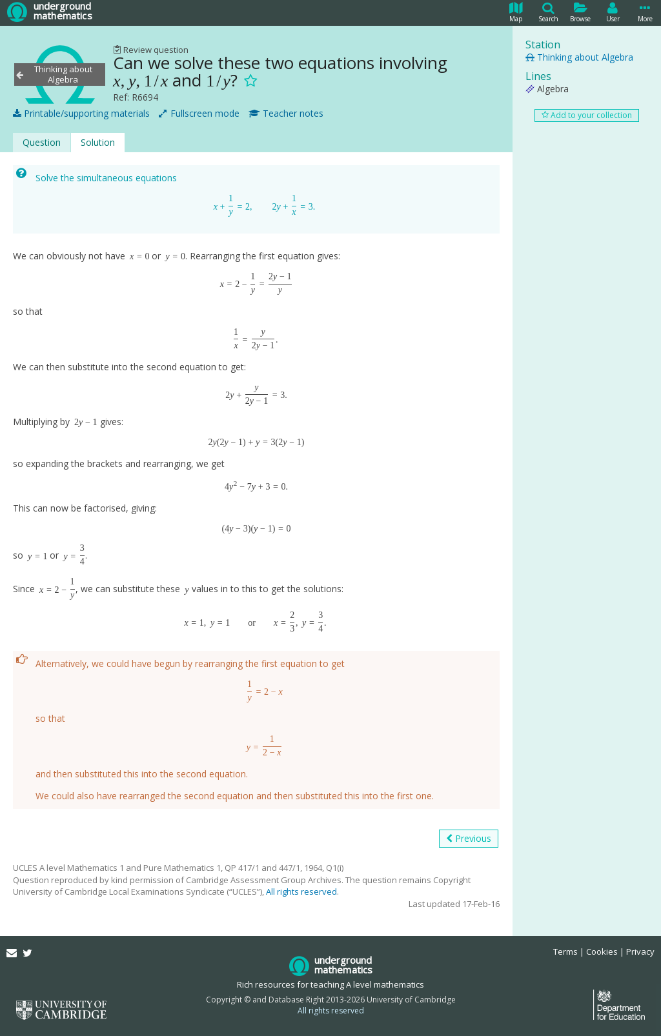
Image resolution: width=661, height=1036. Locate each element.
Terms (565, 951)
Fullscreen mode (199, 113)
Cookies (602, 951)
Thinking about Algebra (579, 57)
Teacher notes (286, 113)
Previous (468, 838)
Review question (150, 49)
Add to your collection (587, 115)
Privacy (640, 951)
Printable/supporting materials (81, 113)
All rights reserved (301, 891)
